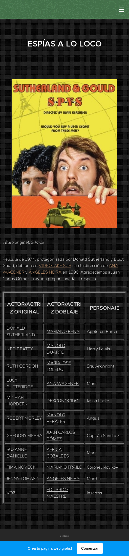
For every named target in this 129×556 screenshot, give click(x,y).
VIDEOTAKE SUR (55, 266)
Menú (121, 9)
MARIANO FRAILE (64, 467)
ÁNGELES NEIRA (45, 272)
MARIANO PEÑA (63, 331)
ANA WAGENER (63, 383)
